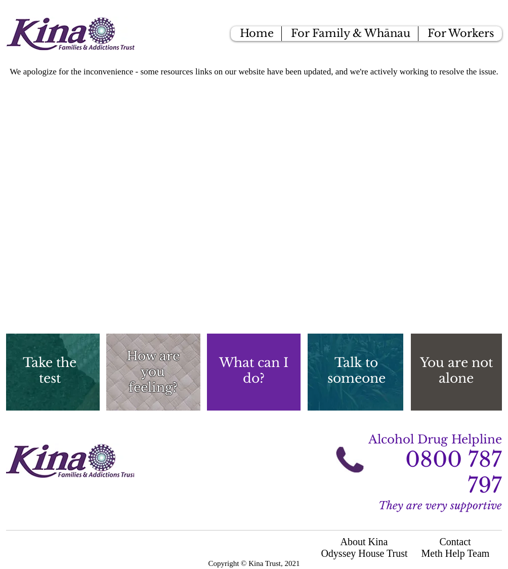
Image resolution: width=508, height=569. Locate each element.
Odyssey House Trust (364, 553)
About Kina (364, 541)
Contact (455, 541)
